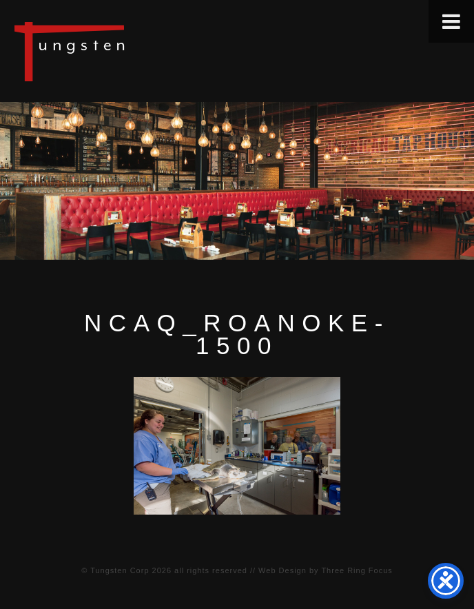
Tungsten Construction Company (117, 51)
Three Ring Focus (356, 570)
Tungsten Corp (119, 570)
